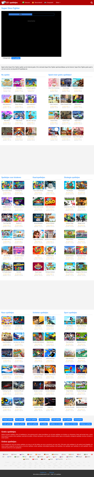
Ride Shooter (50, 342)
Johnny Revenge (50, 358)
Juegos (38, 454)
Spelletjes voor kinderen (11, 177)
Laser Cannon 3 (54, 104)
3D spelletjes (44, 424)
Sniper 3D (50, 407)
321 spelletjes (12, 2)
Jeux (64, 454)
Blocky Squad (81, 207)
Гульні (18, 467)
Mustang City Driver (7, 358)
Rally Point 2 (78, 120)
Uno (38, 255)
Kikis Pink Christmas (54, 88)
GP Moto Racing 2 (19, 374)
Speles (87, 456)
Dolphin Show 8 (7, 207)
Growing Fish (18, 190)
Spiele (46, 454)
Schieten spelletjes (40, 313)
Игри (50, 459)
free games (7, 462)
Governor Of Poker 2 (50, 239)
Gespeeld (50, 2)
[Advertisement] (31, 35)
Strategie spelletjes (72, 177)
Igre (62, 456)
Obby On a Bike (70, 374)
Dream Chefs (53, 120)
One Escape (66, 88)
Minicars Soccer (81, 342)
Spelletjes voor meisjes (56, 424)
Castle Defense (70, 255)
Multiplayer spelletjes (85, 424)
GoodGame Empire (66, 136)
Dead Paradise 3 (7, 342)
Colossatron (81, 190)
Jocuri (32, 456)
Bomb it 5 (18, 223)
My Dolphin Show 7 (7, 239)
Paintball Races (19, 358)
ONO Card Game (50, 207)
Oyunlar (35, 459)
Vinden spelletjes (7, 424)
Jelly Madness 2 (7, 104)
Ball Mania (19, 136)
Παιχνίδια (59, 459)
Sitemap (51, 472)
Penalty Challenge (81, 391)
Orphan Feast (65, 120)
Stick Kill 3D (54, 136)
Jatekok (40, 456)
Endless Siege (69, 223)
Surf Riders (70, 326)
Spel (86, 454)
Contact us (43, 472)
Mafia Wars (38, 326)
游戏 (69, 467)
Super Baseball (70, 358)
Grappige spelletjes (8, 419)
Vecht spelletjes (16, 58)
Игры (22, 454)
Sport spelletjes (70, 313)
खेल (65, 467)
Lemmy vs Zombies (7, 136)
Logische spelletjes (32, 424)
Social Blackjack (38, 223)
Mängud (79, 456)
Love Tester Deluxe (19, 255)
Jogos (29, 454)
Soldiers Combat (38, 407)
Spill (79, 454)
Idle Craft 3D (7, 255)
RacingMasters (7, 326)
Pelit (9, 456)
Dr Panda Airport (7, 272)
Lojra (43, 459)
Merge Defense (70, 272)
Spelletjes (55, 454)
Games (5, 454)
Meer (57, 2)
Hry (55, 456)
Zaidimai (26, 459)
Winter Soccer (81, 358)
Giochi (71, 454)
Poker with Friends (38, 207)
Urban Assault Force (66, 104)
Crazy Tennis (69, 391)
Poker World (19, 120)
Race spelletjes (7, 313)
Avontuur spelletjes (31, 419)
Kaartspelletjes (39, 177)
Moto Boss (7, 120)
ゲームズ (75, 467)
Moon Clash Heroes (50, 374)
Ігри (25, 456)
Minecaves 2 (78, 104)
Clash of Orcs (69, 239)
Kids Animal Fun (19, 239)
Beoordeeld (38, 2)
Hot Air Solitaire (50, 223)
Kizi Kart (19, 272)
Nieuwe (27, 2)
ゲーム (68, 459)
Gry (48, 456)
